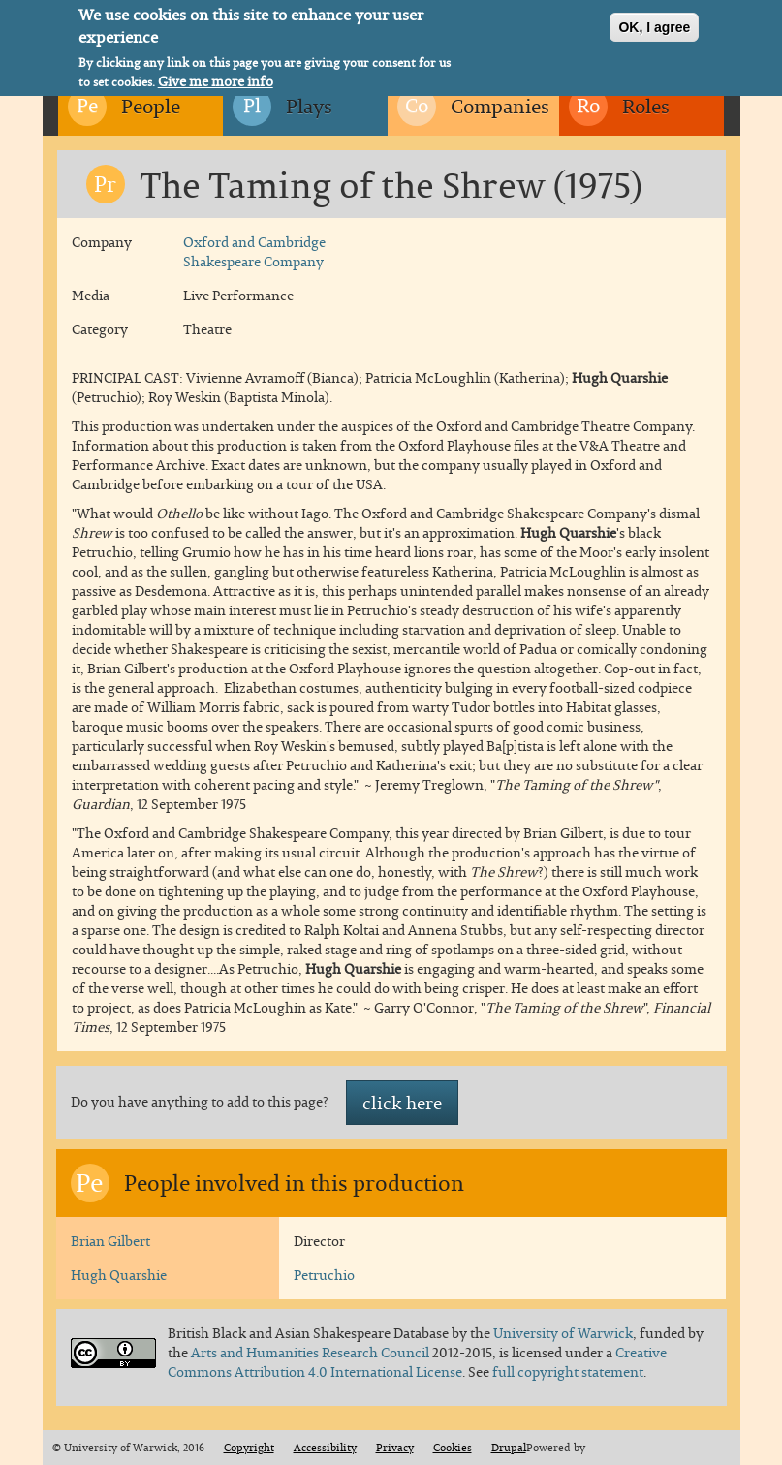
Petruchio (324, 1274)
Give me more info (215, 77)
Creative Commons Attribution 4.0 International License (417, 1362)
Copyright (249, 1447)
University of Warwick (563, 1333)
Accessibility (325, 1447)
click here (402, 1102)
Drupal (508, 1447)
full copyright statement (567, 1371)
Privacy (395, 1447)
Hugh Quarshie (119, 1274)
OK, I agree (654, 23)
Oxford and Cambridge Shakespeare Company (254, 251)
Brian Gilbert (110, 1241)
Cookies (452, 1447)
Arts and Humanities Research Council (311, 1352)
